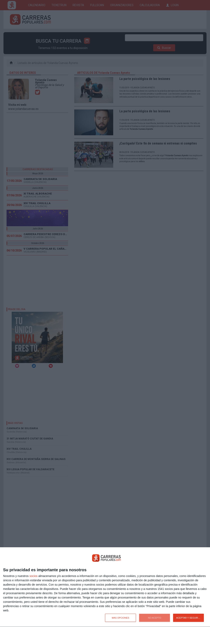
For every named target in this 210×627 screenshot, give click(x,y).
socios (33, 576)
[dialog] (105, 587)
